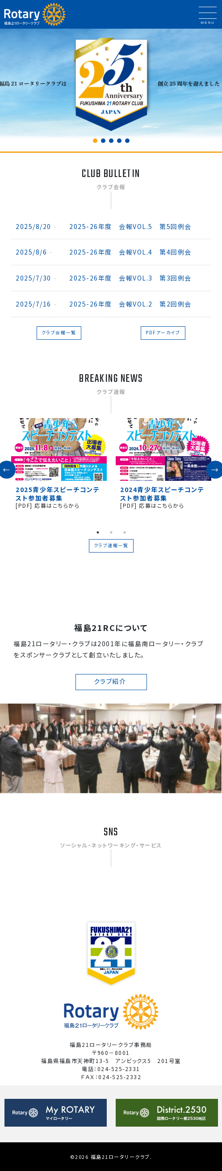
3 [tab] (124, 532)
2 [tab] (111, 532)
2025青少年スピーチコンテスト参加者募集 (58, 493)
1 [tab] (97, 532)
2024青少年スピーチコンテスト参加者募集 (162, 493)
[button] (95, 140)
